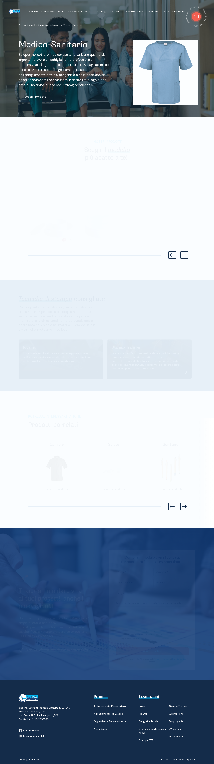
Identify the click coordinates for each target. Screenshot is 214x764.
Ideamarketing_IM (33, 736)
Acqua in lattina (156, 11)
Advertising (100, 729)
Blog (103, 11)
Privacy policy (187, 759)
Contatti (114, 11)
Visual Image (176, 736)
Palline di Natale (134, 11)
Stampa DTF (146, 740)
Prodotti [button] (90, 11)
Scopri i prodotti (35, 97)
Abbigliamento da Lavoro (108, 713)
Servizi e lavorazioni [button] (69, 11)
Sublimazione (176, 713)
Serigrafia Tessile (148, 721)
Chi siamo (32, 11)
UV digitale (175, 729)
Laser (142, 706)
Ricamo (143, 713)
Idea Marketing (31, 730)
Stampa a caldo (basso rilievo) (152, 730)
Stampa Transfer (178, 706)
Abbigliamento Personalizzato (111, 706)
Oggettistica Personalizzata (110, 721)
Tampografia (176, 721)
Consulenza (48, 11)
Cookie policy (169, 759)
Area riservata (176, 11)
